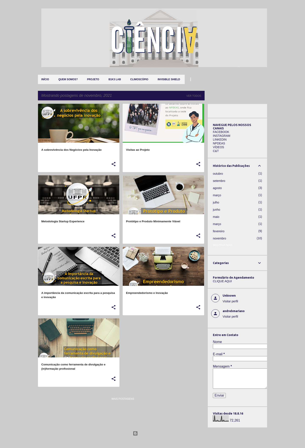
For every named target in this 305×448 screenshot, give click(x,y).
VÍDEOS (218, 147)
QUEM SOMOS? (68, 79)
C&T (216, 151)
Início (45, 79)
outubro (218, 173)
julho (216, 202)
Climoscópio (139, 79)
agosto (217, 188)
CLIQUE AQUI (222, 281)
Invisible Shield (169, 79)
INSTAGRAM (221, 135)
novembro (219, 238)
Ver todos (193, 95)
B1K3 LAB (114, 79)
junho (216, 209)
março (217, 195)
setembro (219, 181)
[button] (113, 164)
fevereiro (218, 231)
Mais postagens (123, 398)
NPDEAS (219, 143)
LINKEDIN (220, 139)
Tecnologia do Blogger (152, 433)
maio (216, 216)
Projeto (93, 79)
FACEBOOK (221, 132)
